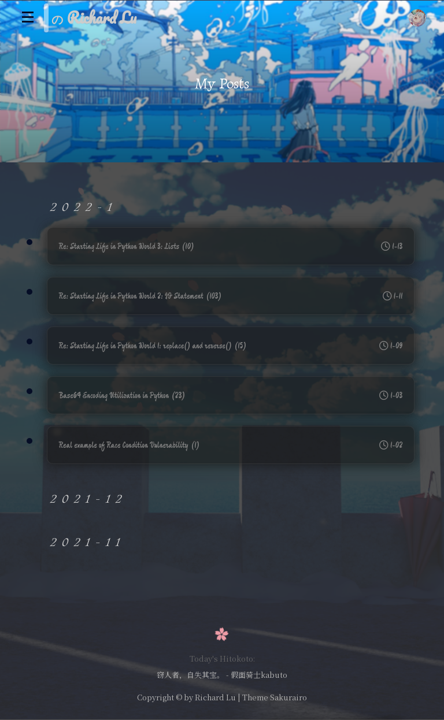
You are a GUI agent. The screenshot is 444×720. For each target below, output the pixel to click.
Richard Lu (215, 697)
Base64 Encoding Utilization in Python (231, 395)
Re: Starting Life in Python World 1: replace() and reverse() (231, 345)
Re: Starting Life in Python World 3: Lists (231, 246)
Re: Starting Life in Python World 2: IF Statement (231, 296)
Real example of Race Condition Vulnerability (231, 445)
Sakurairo (288, 697)
